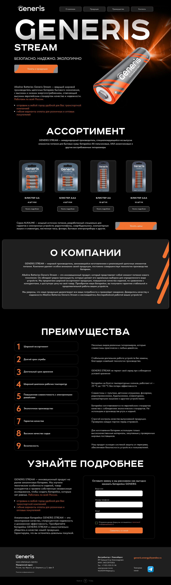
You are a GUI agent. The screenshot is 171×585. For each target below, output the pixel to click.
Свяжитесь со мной (119, 530)
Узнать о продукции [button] (37, 68)
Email (97, 511)
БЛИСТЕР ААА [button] (67, 198)
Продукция (94, 9)
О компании (70, 9)
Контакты (142, 9)
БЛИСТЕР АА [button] (32, 198)
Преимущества (118, 9)
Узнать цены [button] (136, 225)
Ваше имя (99, 489)
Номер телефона (102, 500)
